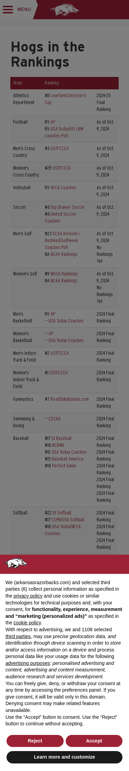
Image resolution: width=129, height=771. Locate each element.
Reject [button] (35, 741)
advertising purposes (28, 663)
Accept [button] (94, 741)
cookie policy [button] (27, 622)
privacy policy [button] (27, 596)
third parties (18, 636)
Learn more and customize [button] (64, 757)
